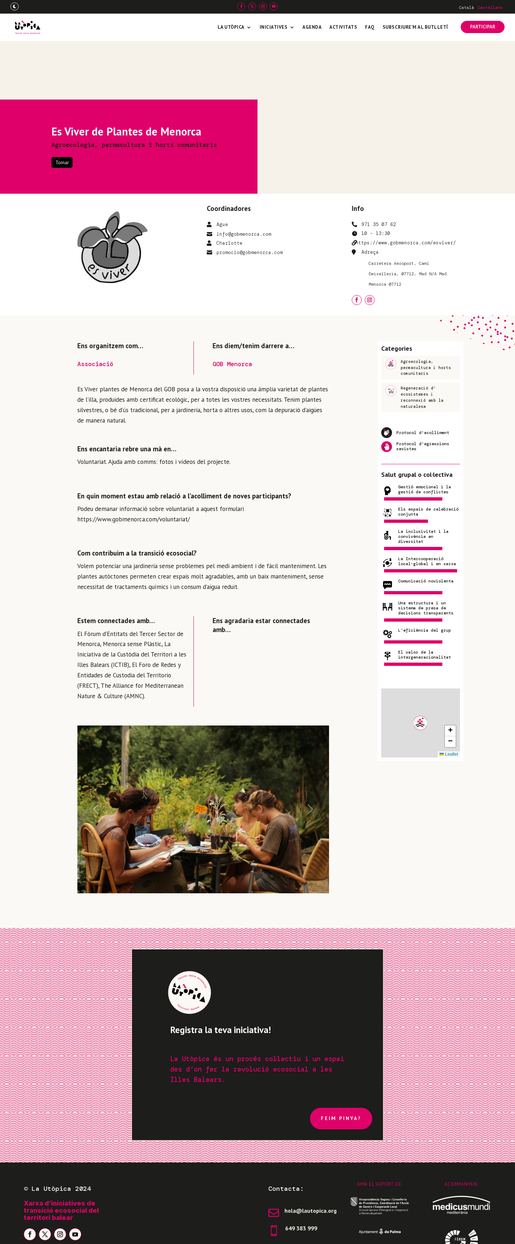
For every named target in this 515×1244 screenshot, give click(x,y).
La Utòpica (231, 27)
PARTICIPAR (482, 27)
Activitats (343, 27)
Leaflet (448, 695)
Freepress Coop (433, 1231)
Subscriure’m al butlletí (415, 27)
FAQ (370, 27)
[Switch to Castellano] (490, 7)
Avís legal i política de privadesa (73, 1231)
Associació (95, 305)
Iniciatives (274, 27)
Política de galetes (157, 1231)
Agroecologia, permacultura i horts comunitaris (134, 86)
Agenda (312, 27)
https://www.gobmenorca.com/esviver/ (405, 184)
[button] (420, 664)
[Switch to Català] (466, 7)
